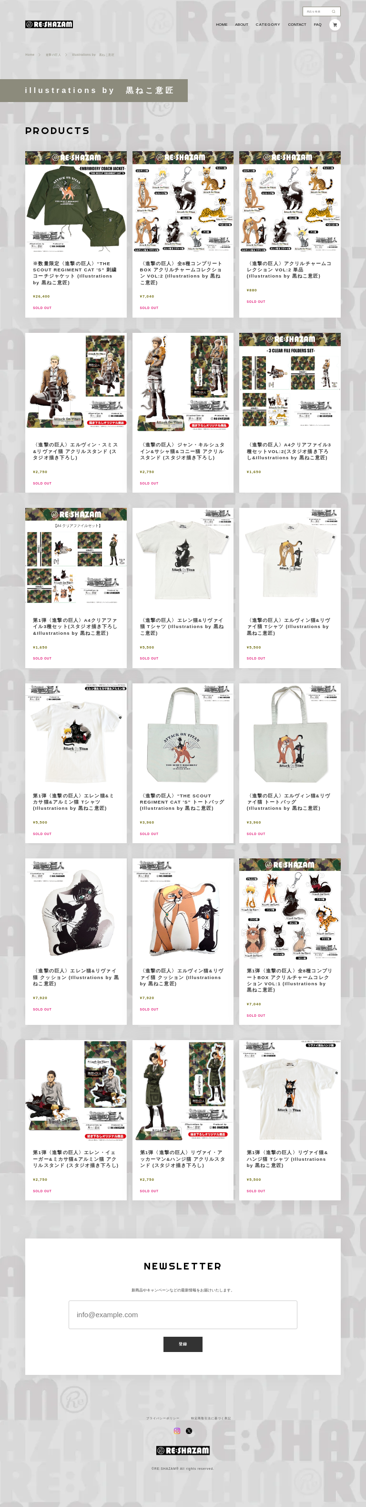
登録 (183, 1344)
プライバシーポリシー (163, 1418)
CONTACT (297, 25)
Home (29, 54)
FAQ (318, 25)
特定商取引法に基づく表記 (211, 1418)
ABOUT (241, 25)
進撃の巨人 (53, 54)
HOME (221, 25)
